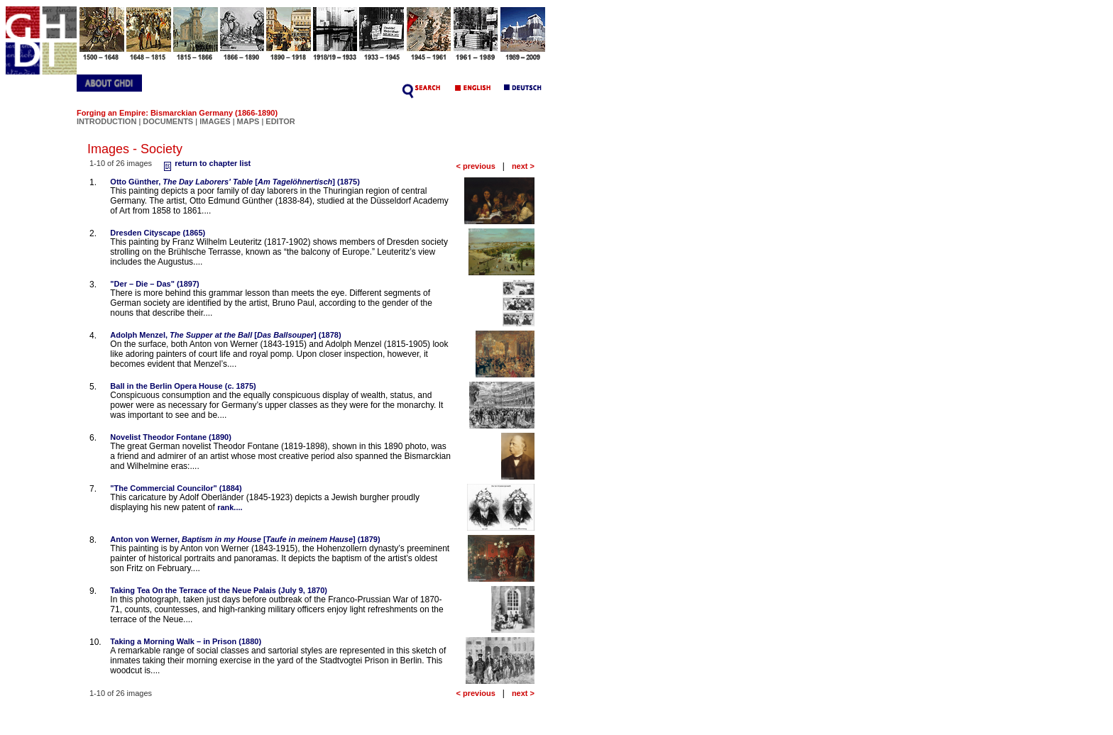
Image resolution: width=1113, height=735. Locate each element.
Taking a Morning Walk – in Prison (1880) (185, 641)
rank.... (229, 507)
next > (523, 166)
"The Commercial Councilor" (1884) (175, 488)
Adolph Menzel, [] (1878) (225, 335)
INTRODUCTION (106, 121)
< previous (475, 166)
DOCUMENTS (168, 121)
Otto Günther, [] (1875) (234, 181)
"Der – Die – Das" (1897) (154, 284)
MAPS (248, 121)
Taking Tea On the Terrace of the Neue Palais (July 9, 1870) (218, 590)
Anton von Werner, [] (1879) (245, 539)
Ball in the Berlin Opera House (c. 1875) (183, 386)
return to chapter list (205, 163)
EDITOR (280, 121)
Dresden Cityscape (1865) (157, 232)
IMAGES (214, 121)
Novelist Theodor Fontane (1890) (170, 437)
